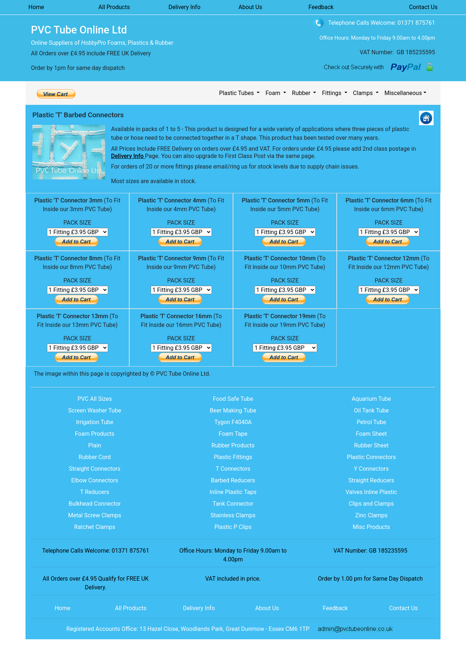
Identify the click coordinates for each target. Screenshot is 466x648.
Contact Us (423, 7)
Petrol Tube (371, 422)
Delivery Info (185, 7)
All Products (114, 7)
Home (36, 7)
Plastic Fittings (233, 457)
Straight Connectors (94, 468)
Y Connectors (371, 468)
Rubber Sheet (371, 445)
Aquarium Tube (371, 398)
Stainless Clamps (232, 515)
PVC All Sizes (95, 398)
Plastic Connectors (371, 457)
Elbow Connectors (94, 480)
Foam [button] (273, 93)
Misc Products (371, 526)
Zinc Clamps (371, 515)
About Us (250, 7)
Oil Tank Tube (371, 410)
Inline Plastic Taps (233, 492)
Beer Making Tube (233, 410)
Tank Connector (233, 503)
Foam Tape (232, 433)
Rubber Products (233, 445)
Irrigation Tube (95, 422)
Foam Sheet (371, 433)
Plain (94, 445)
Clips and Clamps (371, 503)
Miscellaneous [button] (403, 93)
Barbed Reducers (233, 480)
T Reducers (94, 492)
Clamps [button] (363, 93)
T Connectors (233, 468)
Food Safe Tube (233, 398)
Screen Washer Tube (94, 410)
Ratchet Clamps (94, 526)
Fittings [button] (332, 93)
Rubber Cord (95, 457)
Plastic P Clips (233, 526)
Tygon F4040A (233, 422)
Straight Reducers (371, 480)
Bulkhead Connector (94, 503)
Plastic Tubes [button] (237, 93)
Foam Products (95, 433)
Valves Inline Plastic (371, 492)
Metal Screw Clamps (94, 515)
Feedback (320, 7)
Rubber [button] (302, 93)
